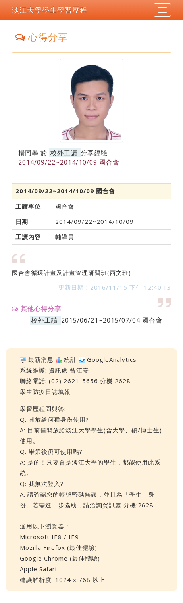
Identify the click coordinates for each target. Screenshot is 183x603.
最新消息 (41, 359)
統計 (70, 359)
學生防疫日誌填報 (45, 392)
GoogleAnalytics (112, 359)
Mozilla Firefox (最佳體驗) (58, 547)
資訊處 (58, 370)
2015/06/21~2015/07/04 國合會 (111, 320)
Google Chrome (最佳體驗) (60, 558)
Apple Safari (38, 569)
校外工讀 (63, 152)
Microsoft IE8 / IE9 (49, 537)
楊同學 (28, 152)
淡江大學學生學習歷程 (49, 10)
